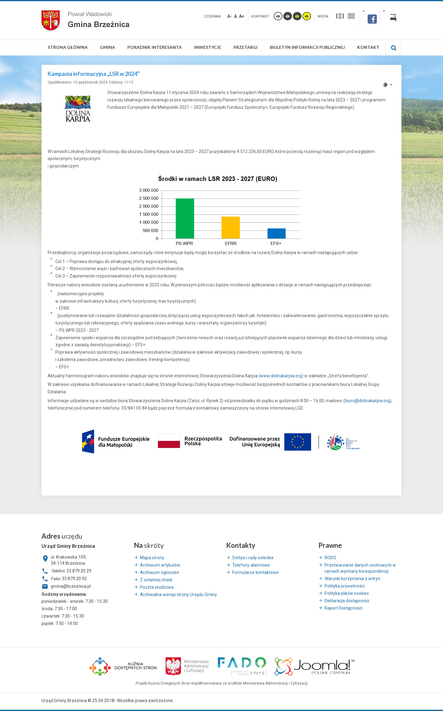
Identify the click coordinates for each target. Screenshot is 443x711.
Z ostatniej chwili (156, 579)
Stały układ (340, 16)
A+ (241, 16)
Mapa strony (152, 557)
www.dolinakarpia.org (281, 375)
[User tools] (387, 84)
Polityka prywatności (345, 585)
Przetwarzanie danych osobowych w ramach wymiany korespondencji (360, 568)
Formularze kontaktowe (255, 572)
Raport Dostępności (343, 608)
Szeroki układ (351, 16)
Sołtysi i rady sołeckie (253, 557)
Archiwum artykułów (160, 565)
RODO (330, 557)
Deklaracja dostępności (347, 600)
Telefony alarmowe (251, 565)
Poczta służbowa (157, 587)
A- (229, 16)
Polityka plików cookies (347, 593)
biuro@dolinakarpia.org (367, 400)
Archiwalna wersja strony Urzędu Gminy (178, 594)
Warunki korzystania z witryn (352, 578)
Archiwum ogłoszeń (159, 572)
